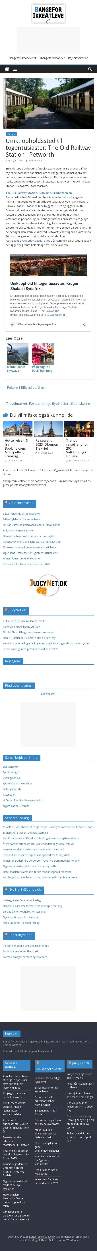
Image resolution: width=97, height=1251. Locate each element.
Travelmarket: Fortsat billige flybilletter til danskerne (50, 403)
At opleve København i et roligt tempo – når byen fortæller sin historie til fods (48, 827)
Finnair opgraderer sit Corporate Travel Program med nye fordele (41, 860)
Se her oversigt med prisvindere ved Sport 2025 (30, 649)
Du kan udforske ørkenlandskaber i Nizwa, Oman (31, 525)
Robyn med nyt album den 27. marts (24, 621)
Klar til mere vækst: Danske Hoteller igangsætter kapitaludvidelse (41, 838)
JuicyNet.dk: (18, 610)
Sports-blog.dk (11, 772)
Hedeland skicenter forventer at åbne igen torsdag (32, 906)
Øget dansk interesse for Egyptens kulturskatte (31, 553)
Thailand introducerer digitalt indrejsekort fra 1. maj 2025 (36, 855)
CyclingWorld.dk (12, 778)
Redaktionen (35, 160)
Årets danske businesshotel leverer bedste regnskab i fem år (38, 844)
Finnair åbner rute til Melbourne (21, 558)
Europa (11, 134)
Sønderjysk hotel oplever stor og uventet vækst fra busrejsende (40, 877)
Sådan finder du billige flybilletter (22, 513)
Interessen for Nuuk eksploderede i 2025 (27, 564)
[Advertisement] (48, 40)
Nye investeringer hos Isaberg (20, 917)
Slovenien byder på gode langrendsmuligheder (30, 547)
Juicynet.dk (9, 794)
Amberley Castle (32, 240)
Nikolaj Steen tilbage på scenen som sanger (28, 632)
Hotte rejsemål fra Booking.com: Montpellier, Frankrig (16, 448)
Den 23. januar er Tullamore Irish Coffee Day (29, 638)
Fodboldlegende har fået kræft (21, 951)
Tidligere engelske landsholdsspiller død (26, 945)
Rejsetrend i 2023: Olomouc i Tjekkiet (48, 444)
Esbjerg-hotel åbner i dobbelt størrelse (25, 832)
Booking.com (48, 693)
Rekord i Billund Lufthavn (25, 387)
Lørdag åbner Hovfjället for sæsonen (24, 911)
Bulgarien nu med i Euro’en (18, 530)
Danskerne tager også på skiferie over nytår (28, 536)
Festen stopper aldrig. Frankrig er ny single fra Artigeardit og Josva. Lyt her (46, 643)
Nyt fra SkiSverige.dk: (25, 889)
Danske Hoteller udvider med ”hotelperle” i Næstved (34, 849)
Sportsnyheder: (20, 935)
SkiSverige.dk (10, 766)
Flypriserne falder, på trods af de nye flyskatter (30, 866)
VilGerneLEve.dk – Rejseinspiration (23, 800)
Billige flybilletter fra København (21, 519)
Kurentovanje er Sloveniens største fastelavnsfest (32, 541)
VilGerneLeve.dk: (21, 503)
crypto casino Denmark (16, 806)
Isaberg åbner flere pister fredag (22, 900)
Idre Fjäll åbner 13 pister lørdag (21, 922)
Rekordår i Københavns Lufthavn (22, 626)
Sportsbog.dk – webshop (17, 783)
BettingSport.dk (12, 789)
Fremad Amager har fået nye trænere (25, 957)
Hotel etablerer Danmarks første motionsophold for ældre (37, 872)
